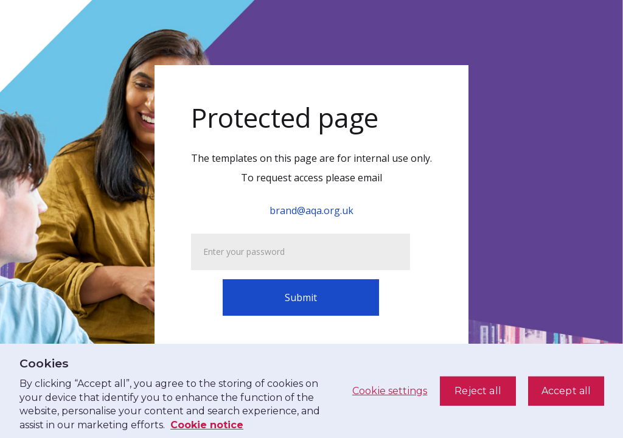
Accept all (566, 391)
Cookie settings (389, 391)
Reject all (477, 391)
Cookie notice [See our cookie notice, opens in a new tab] (206, 425)
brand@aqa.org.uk (311, 210)
